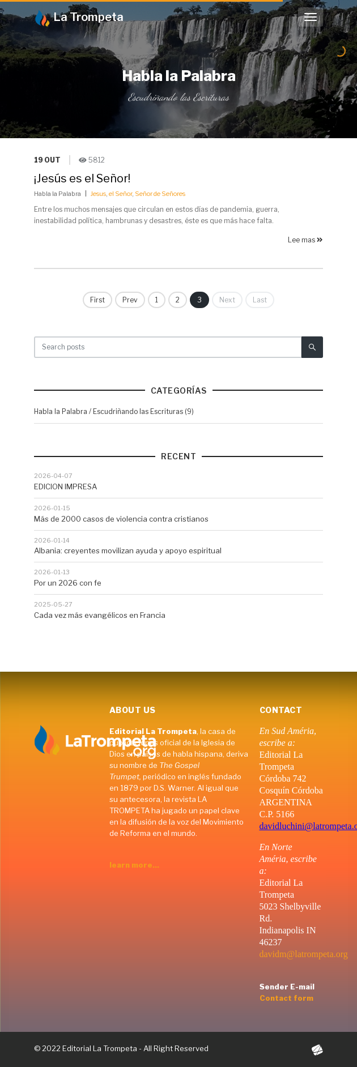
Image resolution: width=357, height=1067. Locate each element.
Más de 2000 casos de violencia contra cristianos (121, 518)
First (97, 300)
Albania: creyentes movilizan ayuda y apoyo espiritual (128, 550)
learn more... (134, 864)
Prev (130, 300)
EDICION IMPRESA (65, 486)
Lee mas (305, 240)
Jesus (98, 194)
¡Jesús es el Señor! (82, 178)
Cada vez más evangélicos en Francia (99, 615)
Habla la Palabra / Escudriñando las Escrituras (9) (114, 411)
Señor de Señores (160, 194)
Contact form (286, 997)
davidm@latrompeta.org (304, 954)
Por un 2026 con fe (67, 582)
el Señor (120, 194)
